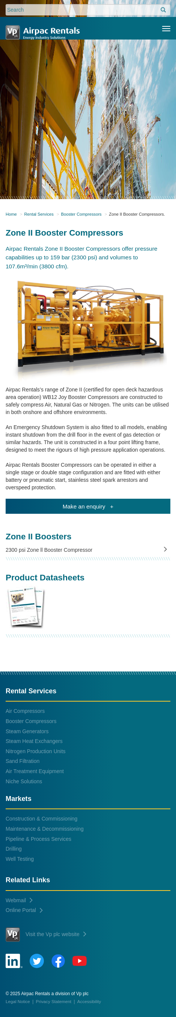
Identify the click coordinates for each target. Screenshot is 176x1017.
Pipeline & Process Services (38, 839)
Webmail (19, 900)
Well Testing (20, 859)
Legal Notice (18, 1001)
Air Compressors (25, 711)
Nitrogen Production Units (36, 751)
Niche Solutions (24, 781)
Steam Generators (27, 731)
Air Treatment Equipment (35, 771)
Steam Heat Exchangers (34, 741)
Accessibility (89, 1001)
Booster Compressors (81, 214)
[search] (163, 10)
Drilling (14, 849)
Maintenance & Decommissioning (45, 829)
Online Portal (24, 910)
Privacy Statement (54, 1001)
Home (11, 214)
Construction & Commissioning (41, 819)
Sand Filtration (22, 761)
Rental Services (39, 214)
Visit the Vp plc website (46, 934)
